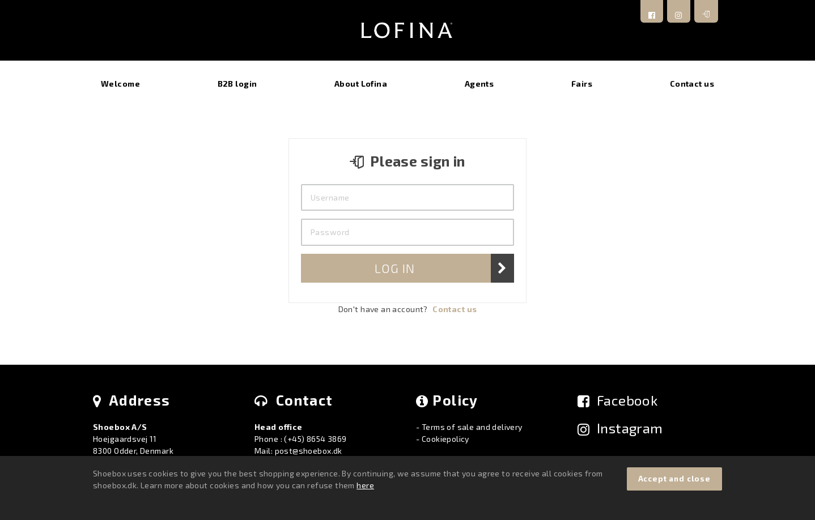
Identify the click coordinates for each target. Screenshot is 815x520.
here (365, 485)
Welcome (120, 83)
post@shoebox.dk (308, 450)
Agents (479, 83)
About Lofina (360, 83)
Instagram (620, 428)
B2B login (237, 83)
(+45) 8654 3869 (315, 439)
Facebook (617, 400)
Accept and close (674, 478)
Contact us (692, 83)
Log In (394, 268)
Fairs (581, 83)
